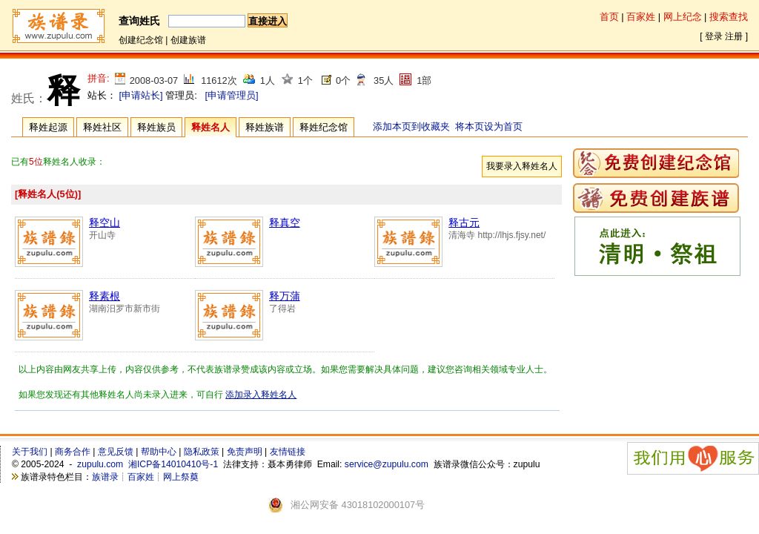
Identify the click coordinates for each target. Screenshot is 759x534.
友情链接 (287, 451)
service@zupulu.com (386, 464)
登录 (714, 36)
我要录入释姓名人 (521, 166)
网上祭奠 (181, 477)
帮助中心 (158, 451)
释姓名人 (210, 127)
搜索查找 (728, 16)
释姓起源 (48, 127)
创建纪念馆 (141, 40)
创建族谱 (188, 40)
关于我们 (29, 451)
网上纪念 (682, 16)
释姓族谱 (264, 127)
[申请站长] (141, 95)
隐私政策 (201, 451)
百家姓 (640, 16)
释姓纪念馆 (323, 127)
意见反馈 (115, 451)
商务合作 (72, 451)
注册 (734, 36)
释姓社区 (102, 127)
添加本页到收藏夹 (411, 126)
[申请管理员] (231, 95)
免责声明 (244, 451)
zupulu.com (100, 464)
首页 (609, 16)
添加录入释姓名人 (260, 394)
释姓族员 (156, 127)
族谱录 (105, 477)
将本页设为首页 (489, 126)
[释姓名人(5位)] (48, 194)
